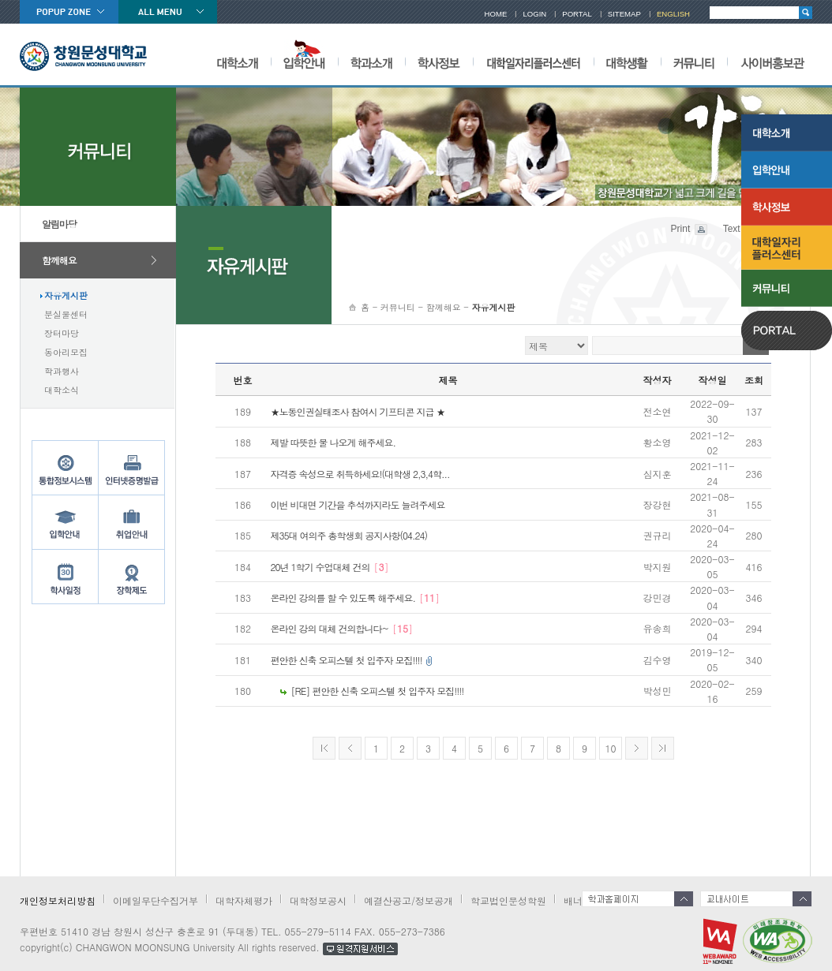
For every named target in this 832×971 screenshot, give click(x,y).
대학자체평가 (243, 900)
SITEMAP (624, 13)
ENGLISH (673, 13)
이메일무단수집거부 (155, 900)
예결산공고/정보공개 (408, 900)
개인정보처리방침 (58, 900)
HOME (496, 13)
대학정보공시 (318, 900)
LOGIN (534, 13)
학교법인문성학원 (508, 900)
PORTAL (577, 13)
